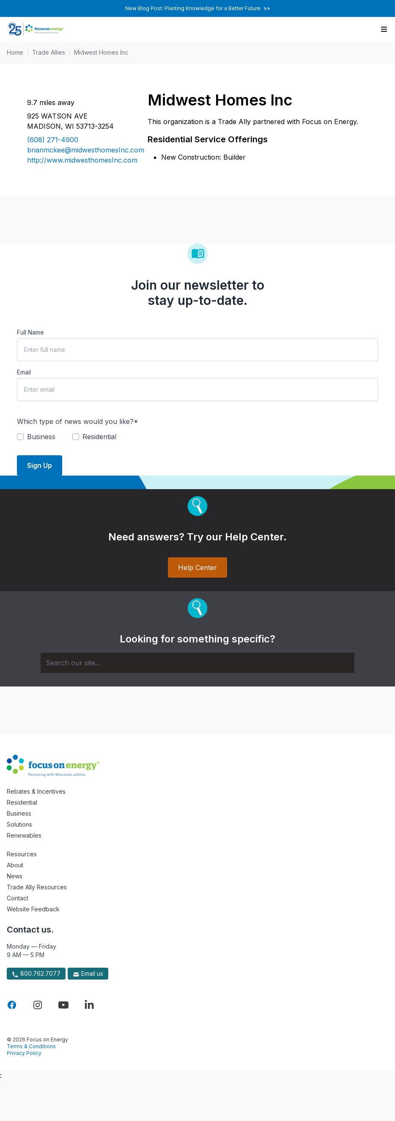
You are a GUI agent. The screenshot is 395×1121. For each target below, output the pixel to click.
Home (15, 52)
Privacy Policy (24, 1053)
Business (19, 813)
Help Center (197, 567)
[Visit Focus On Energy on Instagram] (38, 1005)
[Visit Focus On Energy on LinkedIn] (89, 1005)
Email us (88, 973)
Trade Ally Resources (37, 887)
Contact (17, 898)
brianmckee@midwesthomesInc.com (77, 150)
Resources (22, 854)
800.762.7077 (36, 973)
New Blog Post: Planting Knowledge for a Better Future (197, 8)
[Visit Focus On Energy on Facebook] (12, 1005)
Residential (22, 802)
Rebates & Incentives (36, 791)
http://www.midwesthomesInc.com (77, 160)
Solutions (19, 824)
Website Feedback (33, 909)
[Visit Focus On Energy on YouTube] (63, 1005)
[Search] (197, 663)
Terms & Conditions (31, 1046)
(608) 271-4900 (52, 140)
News (14, 876)
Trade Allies (48, 52)
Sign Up (39, 465)
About (15, 865)
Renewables (24, 835)
